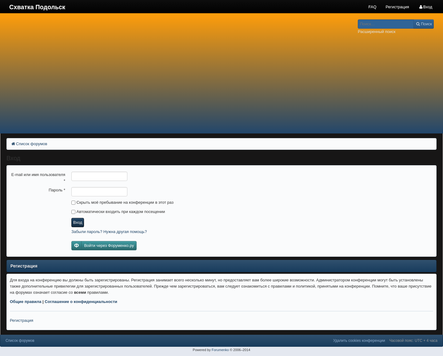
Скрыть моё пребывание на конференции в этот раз (122, 202)
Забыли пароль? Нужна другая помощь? (109, 231)
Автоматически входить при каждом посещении (118, 211)
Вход (77, 222)
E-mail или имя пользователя (38, 177)
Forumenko (220, 350)
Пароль (57, 190)
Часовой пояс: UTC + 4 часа (413, 340)
